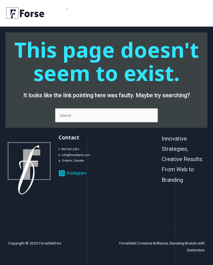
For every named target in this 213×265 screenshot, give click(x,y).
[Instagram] (73, 173)
